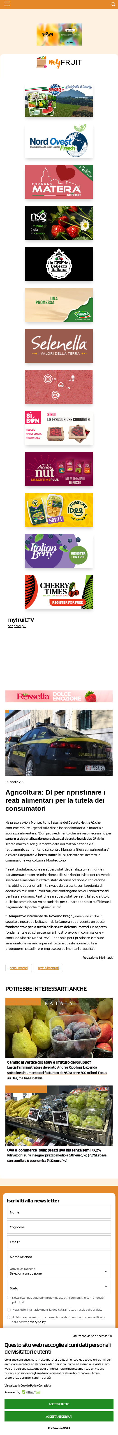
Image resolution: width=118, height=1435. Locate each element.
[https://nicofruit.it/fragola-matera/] (59, 185)
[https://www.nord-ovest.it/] (59, 144)
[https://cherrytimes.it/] (59, 595)
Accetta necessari (59, 1416)
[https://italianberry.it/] (59, 554)
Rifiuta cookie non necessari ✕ (92, 1336)
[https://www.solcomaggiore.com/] (59, 390)
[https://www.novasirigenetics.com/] (59, 226)
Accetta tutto (59, 1404)
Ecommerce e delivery (25, 1089)
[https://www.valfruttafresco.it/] (59, 308)
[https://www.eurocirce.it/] (59, 103)
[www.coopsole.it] (59, 431)
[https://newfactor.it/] (59, 472)
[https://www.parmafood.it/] (59, 513)
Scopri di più (17, 626)
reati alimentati (48, 968)
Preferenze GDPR (59, 1428)
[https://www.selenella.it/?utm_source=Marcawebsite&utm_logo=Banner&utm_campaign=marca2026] (59, 349)
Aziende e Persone (22, 1001)
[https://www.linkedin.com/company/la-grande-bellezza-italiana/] (59, 267)
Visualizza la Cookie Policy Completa (28, 1385)
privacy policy (37, 1322)
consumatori (19, 968)
